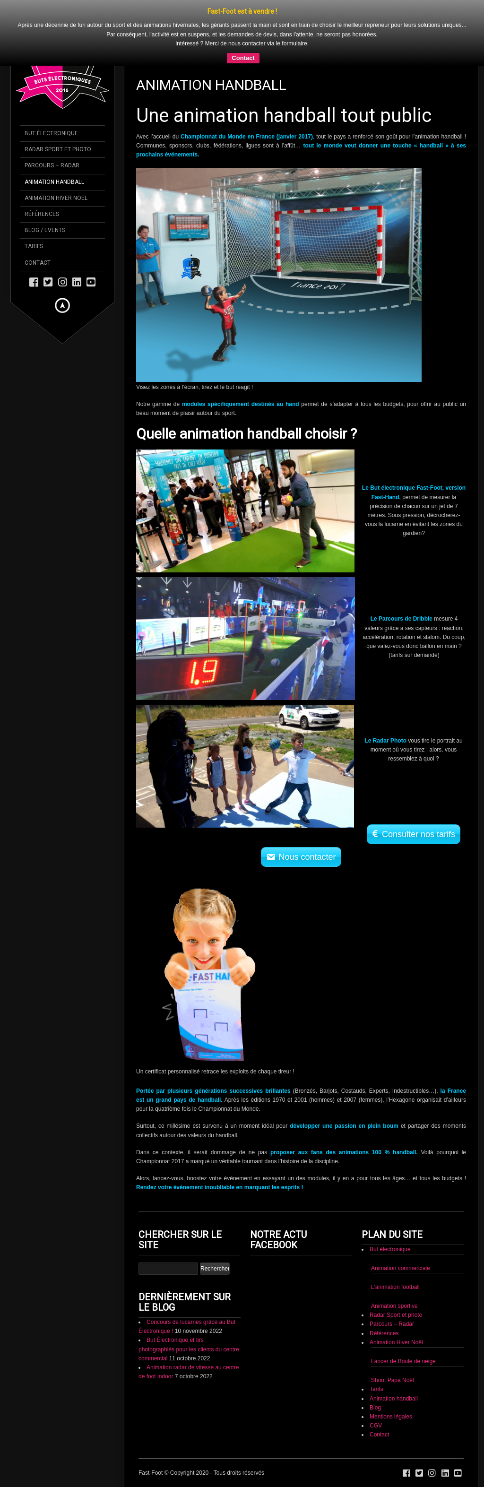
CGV (376, 1425)
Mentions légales (391, 1416)
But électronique (390, 1249)
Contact (243, 57)
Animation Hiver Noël (396, 1342)
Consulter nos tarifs (418, 834)
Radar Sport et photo (396, 1315)
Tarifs (376, 1389)
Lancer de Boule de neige (403, 1361)
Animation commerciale (400, 1268)
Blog (375, 1407)
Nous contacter (307, 857)
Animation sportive (394, 1306)
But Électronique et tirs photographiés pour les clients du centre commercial (188, 1349)
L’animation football (395, 1287)
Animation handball (394, 1398)
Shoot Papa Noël (392, 1380)
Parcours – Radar (392, 1324)
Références (384, 1333)
